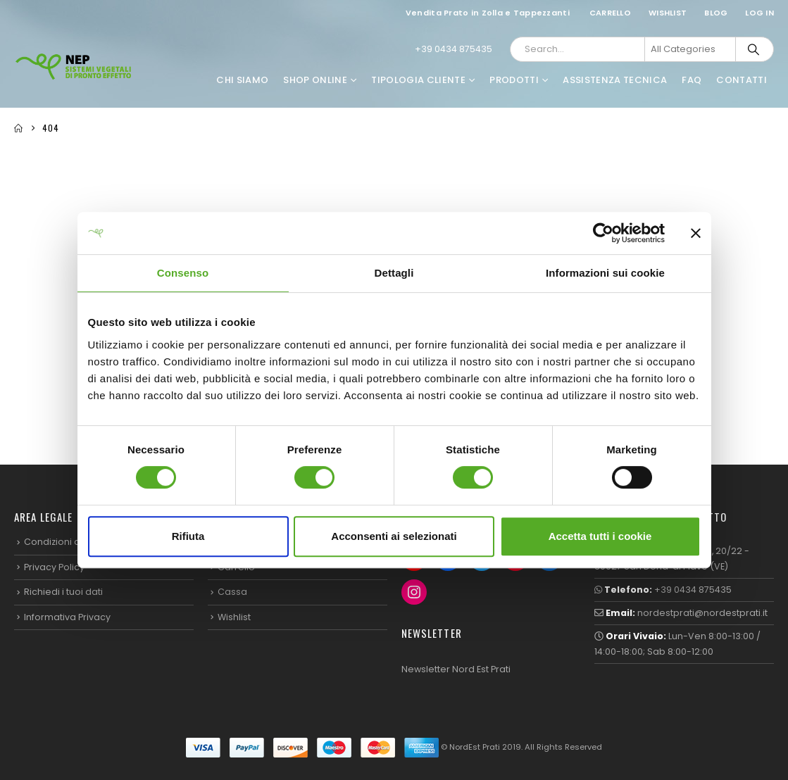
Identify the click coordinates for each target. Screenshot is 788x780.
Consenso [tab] (182, 273)
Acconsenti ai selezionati (393, 536)
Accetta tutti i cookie (600, 536)
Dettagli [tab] (394, 273)
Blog (715, 12)
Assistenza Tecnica (615, 80)
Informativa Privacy (67, 617)
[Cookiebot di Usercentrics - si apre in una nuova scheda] (603, 233)
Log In (759, 12)
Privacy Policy (54, 567)
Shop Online (315, 80)
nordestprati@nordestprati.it (702, 613)
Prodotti (514, 80)
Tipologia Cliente (418, 80)
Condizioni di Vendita (72, 542)
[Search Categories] (690, 49)
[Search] (753, 49)
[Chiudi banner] (696, 233)
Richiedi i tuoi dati (63, 592)
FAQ (691, 80)
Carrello (610, 12)
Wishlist (668, 12)
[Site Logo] (74, 67)
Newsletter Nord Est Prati (456, 669)
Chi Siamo (242, 80)
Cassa (232, 592)
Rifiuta (188, 536)
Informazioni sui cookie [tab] (605, 273)
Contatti (741, 80)
